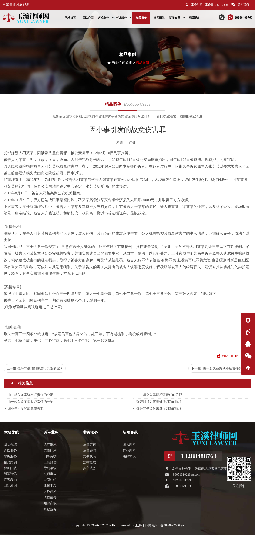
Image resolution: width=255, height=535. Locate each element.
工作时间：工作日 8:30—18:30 (207, 4)
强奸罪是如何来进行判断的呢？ (40, 368)
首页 (129, 62)
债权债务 (50, 497)
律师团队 (159, 17)
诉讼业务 (106, 17)
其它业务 (50, 509)
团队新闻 (129, 444)
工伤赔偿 (50, 462)
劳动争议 (50, 468)
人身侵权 (50, 491)
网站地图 (10, 486)
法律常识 (129, 456)
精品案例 (141, 17)
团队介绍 (88, 17)
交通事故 (50, 474)
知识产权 (50, 503)
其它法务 (89, 468)
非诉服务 (124, 17)
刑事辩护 (50, 456)
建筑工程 (50, 486)
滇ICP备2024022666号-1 (169, 525)
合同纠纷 (50, 480)
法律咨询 (89, 444)
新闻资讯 (177, 17)
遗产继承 (50, 444)
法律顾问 (89, 450)
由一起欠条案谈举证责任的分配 (225, 368)
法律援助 (89, 462)
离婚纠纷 (50, 450)
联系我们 (194, 17)
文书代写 (89, 456)
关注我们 (240, 4)
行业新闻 (129, 450)
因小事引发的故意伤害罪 (26, 408)
